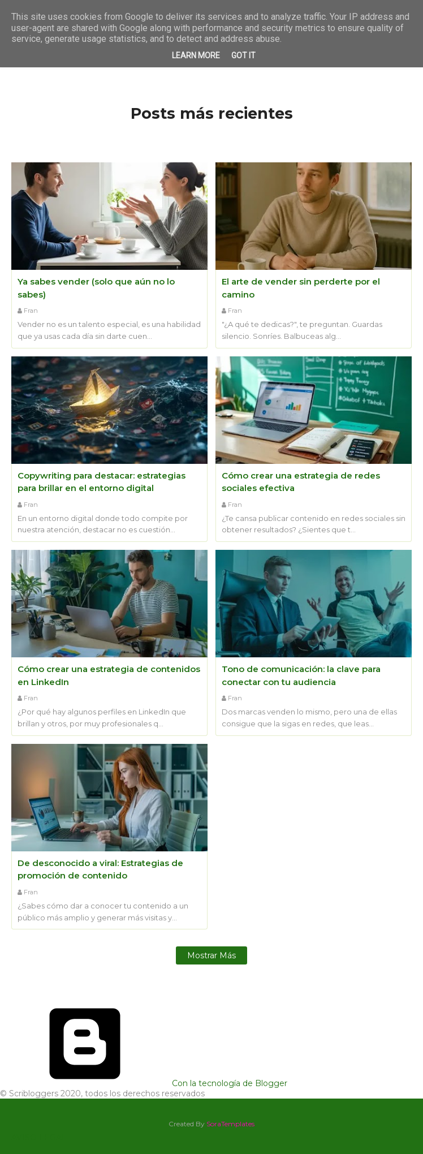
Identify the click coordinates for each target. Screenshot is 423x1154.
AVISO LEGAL (39, 1138)
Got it (243, 55)
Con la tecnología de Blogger (143, 1083)
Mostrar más (211, 955)
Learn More (196, 55)
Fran (31, 311)
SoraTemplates (230, 1123)
